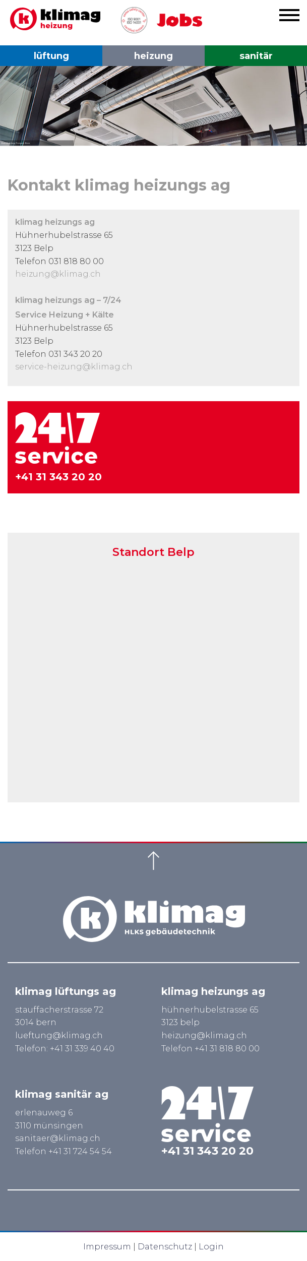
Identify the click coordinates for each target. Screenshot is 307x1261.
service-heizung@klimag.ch (74, 366)
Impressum (107, 1246)
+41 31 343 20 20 (58, 477)
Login (211, 1246)
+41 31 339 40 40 (82, 1048)
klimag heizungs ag (213, 991)
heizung (153, 55)
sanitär (256, 55)
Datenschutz (165, 1246)
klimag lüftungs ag (65, 991)
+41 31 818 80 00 (227, 1048)
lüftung (51, 55)
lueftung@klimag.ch (59, 1035)
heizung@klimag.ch (58, 274)
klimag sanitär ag (61, 1094)
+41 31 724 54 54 (80, 1151)
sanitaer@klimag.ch (57, 1138)
